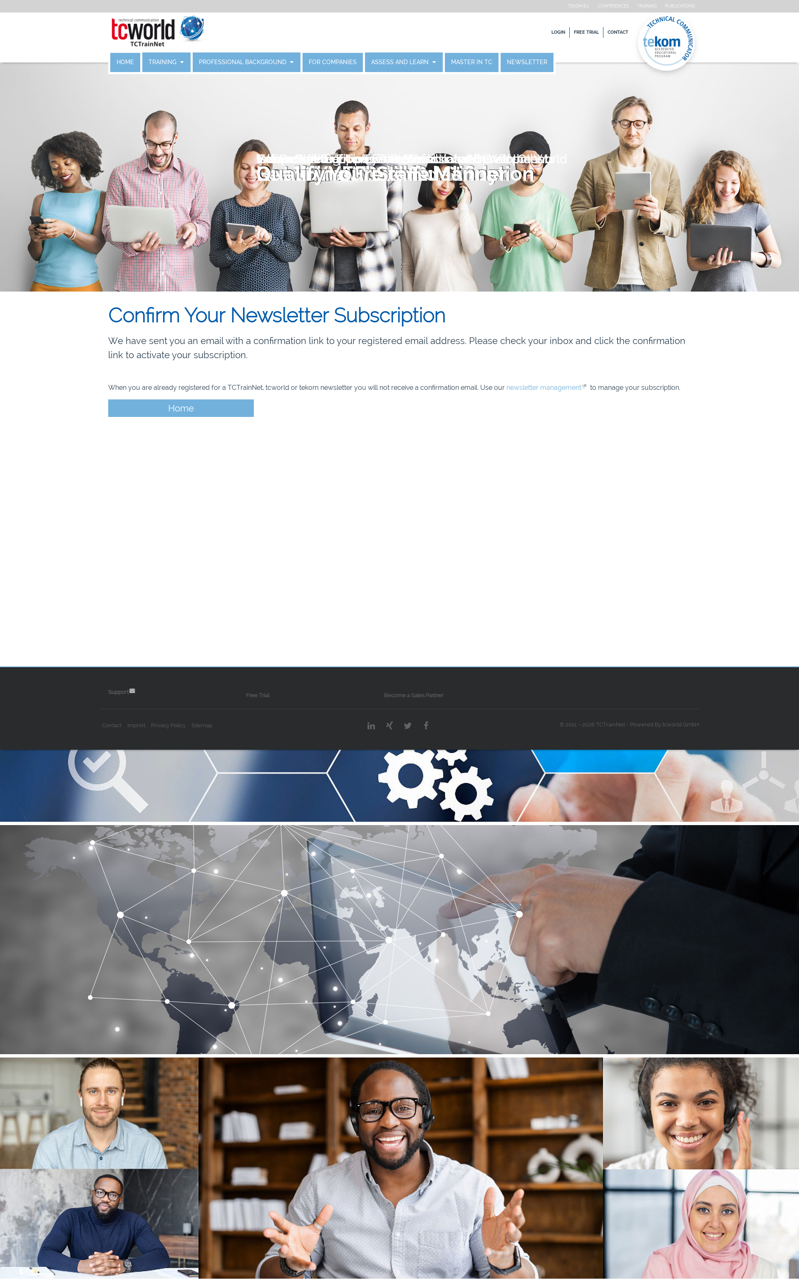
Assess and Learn (412, 62)
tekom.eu (567, 6)
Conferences (602, 6)
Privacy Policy (179, 725)
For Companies (344, 62)
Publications (669, 6)
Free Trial (575, 32)
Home (136, 62)
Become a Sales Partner (414, 695)
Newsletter (538, 62)
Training (635, 6)
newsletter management (555, 388)
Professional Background (254, 62)
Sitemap (213, 725)
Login (547, 32)
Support (129, 692)
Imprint (147, 725)
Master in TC (483, 62)
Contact (606, 32)
